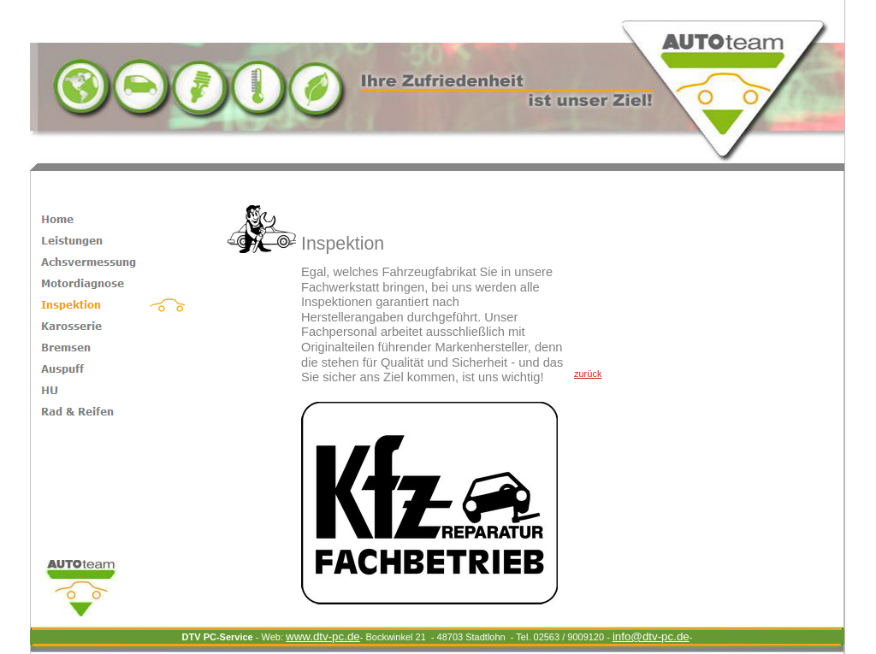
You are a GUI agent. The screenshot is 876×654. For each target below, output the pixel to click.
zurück (587, 373)
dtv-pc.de (651, 636)
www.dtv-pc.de (323, 636)
